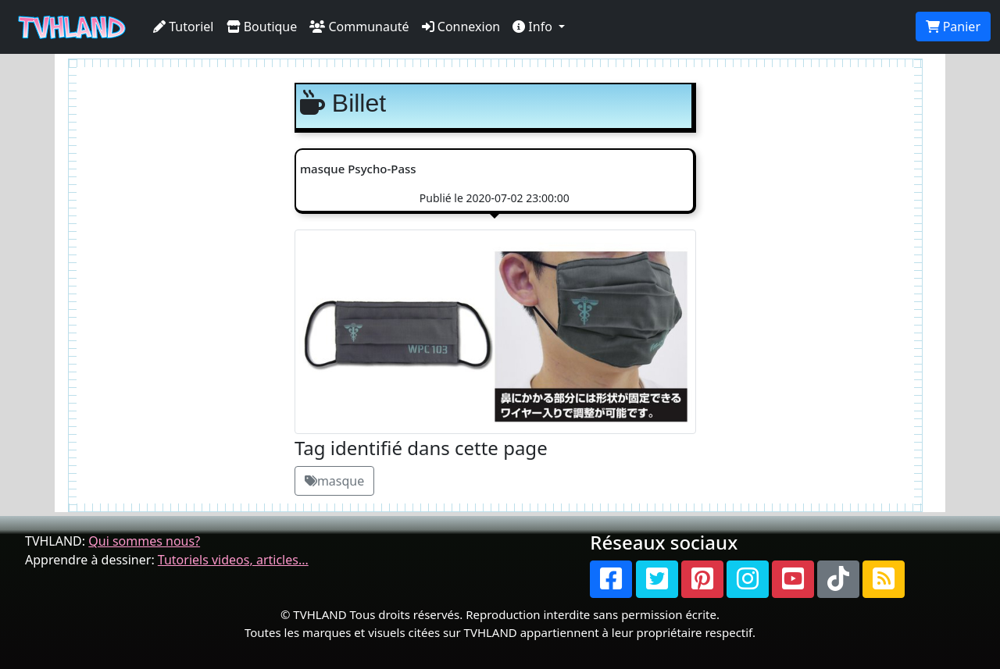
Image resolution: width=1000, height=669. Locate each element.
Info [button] (533, 26)
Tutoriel (183, 26)
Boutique (262, 26)
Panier (953, 26)
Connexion (461, 26)
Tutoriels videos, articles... (233, 559)
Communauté (359, 26)
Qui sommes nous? (144, 541)
